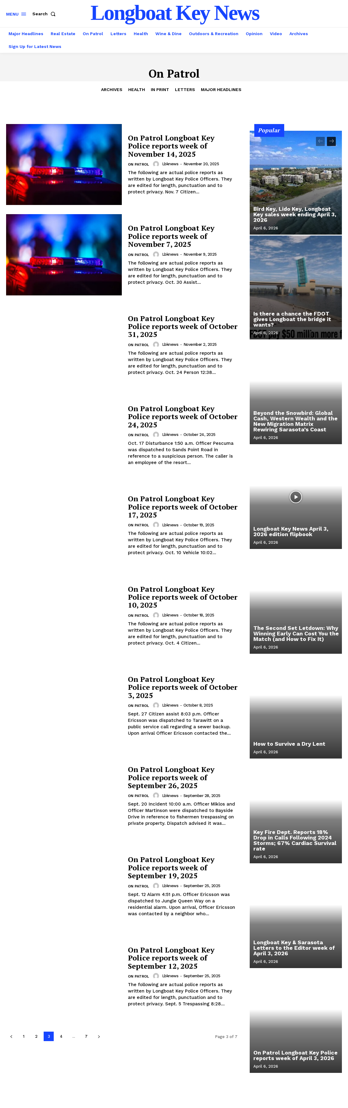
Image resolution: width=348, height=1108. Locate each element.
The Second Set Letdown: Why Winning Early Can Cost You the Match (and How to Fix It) (296, 633)
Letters (185, 89)
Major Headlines (221, 89)
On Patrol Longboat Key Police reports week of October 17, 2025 (182, 507)
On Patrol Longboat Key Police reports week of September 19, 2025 (171, 867)
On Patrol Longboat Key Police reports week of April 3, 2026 (295, 1055)
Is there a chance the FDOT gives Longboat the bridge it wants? (292, 319)
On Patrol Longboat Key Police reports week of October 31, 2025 (182, 326)
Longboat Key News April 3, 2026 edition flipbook (290, 531)
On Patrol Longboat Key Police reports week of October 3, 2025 (182, 687)
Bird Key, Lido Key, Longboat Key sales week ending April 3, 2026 (294, 214)
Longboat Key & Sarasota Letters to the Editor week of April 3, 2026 (294, 947)
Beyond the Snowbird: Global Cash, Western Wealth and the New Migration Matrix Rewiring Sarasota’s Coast (295, 421)
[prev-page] (11, 1036)
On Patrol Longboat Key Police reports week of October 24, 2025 (182, 417)
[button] (45, 13)
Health (136, 89)
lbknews (170, 164)
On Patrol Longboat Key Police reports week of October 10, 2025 (182, 597)
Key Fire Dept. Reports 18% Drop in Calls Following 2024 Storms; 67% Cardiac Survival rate (294, 840)
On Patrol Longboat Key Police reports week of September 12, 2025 (171, 958)
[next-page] (99, 1036)
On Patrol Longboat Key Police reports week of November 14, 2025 (171, 146)
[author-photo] (157, 164)
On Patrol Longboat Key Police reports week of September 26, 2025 (171, 777)
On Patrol (138, 164)
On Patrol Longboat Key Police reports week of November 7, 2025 (171, 236)
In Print (160, 89)
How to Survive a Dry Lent (289, 743)
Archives (111, 89)
